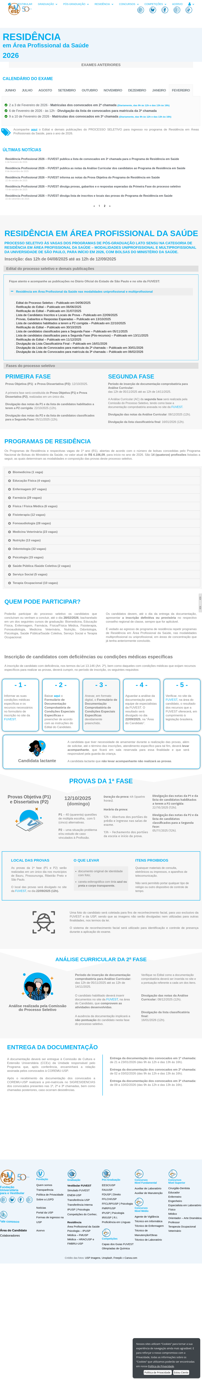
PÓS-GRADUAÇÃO (76, 4)
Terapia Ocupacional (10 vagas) (35, 583)
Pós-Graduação (111, 1179)
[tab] (102, 472)
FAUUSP (107, 1189)
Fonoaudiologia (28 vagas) (32, 523)
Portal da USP (44, 1212)
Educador (174, 1192)
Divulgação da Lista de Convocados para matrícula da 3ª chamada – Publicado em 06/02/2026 (79, 433)
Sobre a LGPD (45, 1199)
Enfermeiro (174, 1196)
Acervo (40, 1230)
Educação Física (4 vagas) (32, 480)
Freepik (118, 1263)
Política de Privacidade (49, 1194)
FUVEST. (177, 407)
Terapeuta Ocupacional (182, 1226)
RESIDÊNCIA (104, 4)
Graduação (73, 1179)
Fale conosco (10, 1221)
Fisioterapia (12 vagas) (29, 514)
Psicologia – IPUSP (79, 1230)
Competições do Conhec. (82, 1214)
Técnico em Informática (148, 1221)
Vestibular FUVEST (79, 1185)
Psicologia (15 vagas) (28, 557)
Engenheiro (175, 1200)
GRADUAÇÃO (47, 4)
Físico (172, 1209)
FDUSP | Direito (111, 1194)
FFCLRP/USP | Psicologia (117, 1203)
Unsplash (107, 1263)
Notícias (41, 1207)
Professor (174, 1222)
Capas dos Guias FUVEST (118, 1244)
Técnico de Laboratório (148, 1239)
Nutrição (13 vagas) (27, 540)
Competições (110, 1238)
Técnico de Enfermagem (149, 1225)
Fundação (42, 1179)
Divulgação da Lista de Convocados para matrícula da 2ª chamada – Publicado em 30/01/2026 (79, 429)
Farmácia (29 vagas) (27, 497)
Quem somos (44, 1184)
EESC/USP (108, 1185)
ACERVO (177, 4)
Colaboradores (10, 1235)
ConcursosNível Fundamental (146, 1181)
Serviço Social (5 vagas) (30, 574)
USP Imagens (92, 1263)
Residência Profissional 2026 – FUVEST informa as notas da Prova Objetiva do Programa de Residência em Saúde (82, 177)
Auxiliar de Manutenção (149, 1192)
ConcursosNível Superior (176, 1181)
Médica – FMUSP (77, 1235)
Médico (172, 1213)
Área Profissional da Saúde (83, 1226)
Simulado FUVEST (78, 1190)
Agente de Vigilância (147, 1216)
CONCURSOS (129, 4)
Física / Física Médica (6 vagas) (35, 506)
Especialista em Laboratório (184, 1205)
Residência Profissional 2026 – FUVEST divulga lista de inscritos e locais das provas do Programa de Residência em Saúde (88, 195)
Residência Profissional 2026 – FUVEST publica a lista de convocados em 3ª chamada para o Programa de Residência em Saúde (92, 158)
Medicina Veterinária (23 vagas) (35, 532)
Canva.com (131, 1263)
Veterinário (174, 1230)
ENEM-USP (74, 1195)
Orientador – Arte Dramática (185, 1218)
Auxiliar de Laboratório (148, 1188)
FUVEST (48, 719)
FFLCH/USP (109, 1199)
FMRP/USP (109, 1208)
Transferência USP (78, 1199)
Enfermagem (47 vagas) (30, 489)
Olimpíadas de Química (116, 1248)
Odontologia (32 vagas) (29, 549)
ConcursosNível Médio (141, 1209)
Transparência (44, 1189)
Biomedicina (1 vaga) (28, 472)
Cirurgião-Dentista (179, 1188)
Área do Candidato (13, 1230)
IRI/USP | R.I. (110, 1217)
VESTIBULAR (24, 4)
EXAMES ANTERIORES (101, 65)
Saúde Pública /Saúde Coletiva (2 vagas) (42, 566)
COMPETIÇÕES (155, 4)
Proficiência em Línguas (116, 1222)
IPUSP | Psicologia (113, 1212)
